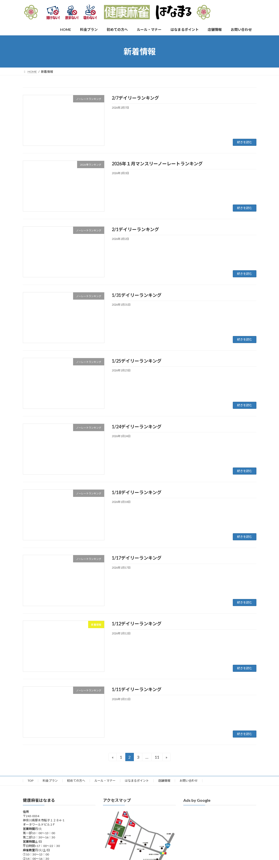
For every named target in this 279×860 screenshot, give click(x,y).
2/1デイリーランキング (135, 229)
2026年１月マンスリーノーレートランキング (157, 163)
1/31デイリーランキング (136, 295)
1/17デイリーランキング (136, 558)
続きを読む (244, 142)
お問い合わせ (189, 780)
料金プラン (50, 780)
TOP (30, 780)
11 (156, 757)
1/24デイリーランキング (136, 426)
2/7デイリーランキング (135, 98)
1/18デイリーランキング (136, 492)
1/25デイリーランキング (136, 361)
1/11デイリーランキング (136, 689)
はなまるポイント (137, 780)
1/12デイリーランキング (136, 623)
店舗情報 (164, 780)
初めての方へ (76, 780)
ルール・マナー (105, 780)
